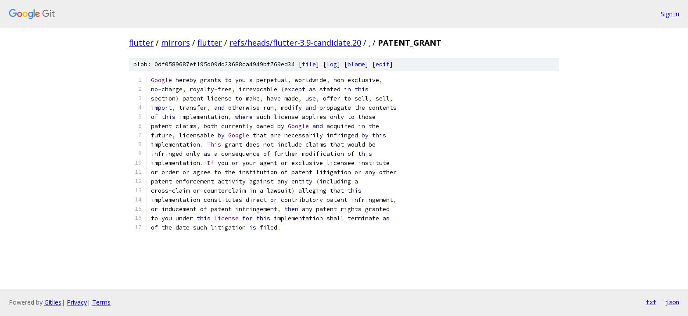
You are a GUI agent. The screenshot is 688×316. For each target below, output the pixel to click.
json (672, 302)
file (309, 64)
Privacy (77, 302)
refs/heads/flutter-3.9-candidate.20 (295, 42)
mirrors (175, 42)
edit (383, 64)
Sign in (670, 14)
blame (356, 64)
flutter (141, 42)
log (331, 64)
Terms (101, 302)
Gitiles (52, 302)
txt (651, 302)
